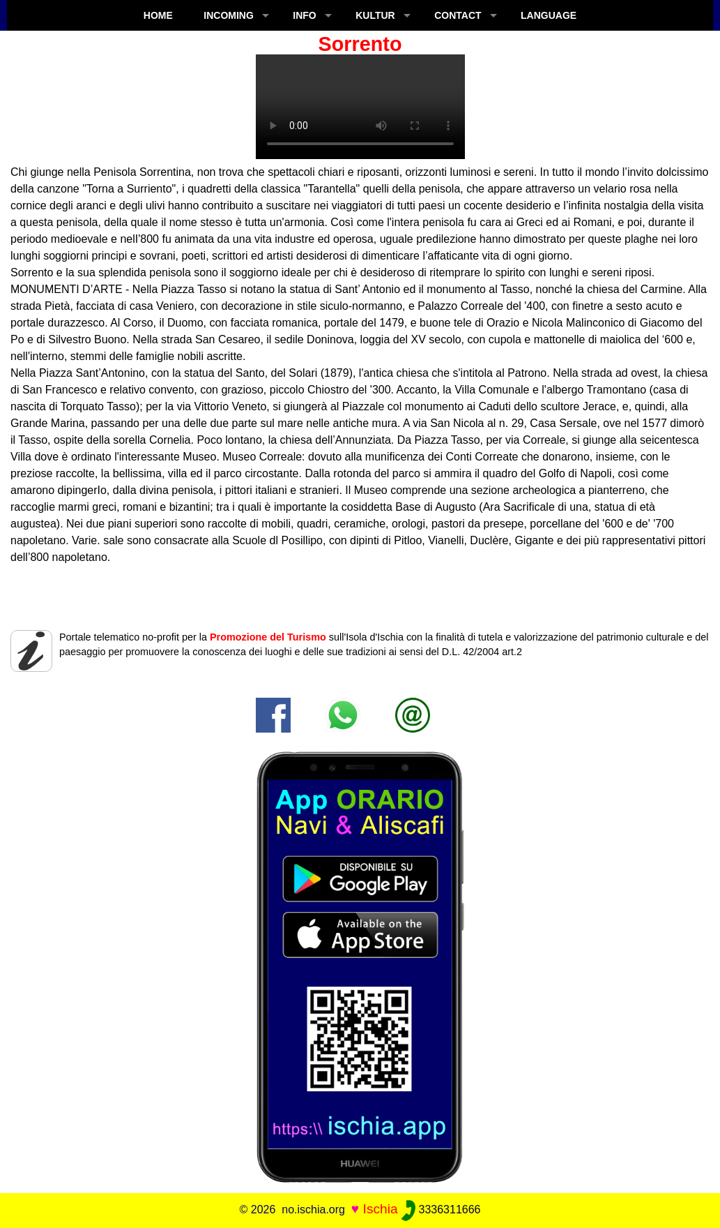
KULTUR (375, 15)
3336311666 (440, 1209)
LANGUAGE (548, 15)
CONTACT (457, 15)
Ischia (380, 1208)
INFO (304, 15)
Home (158, 15)
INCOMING (229, 15)
